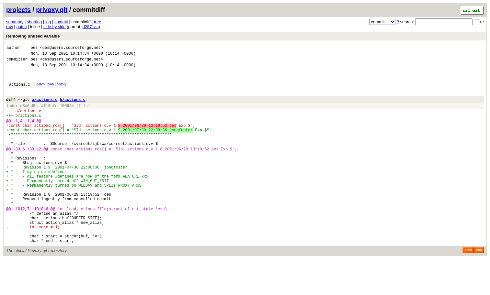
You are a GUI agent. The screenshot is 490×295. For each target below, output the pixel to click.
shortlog (34, 21)
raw (9, 26)
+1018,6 (40, 238)
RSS (479, 286)
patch (22, 26)
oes (34, 48)
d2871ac (91, 26)
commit (61, 21)
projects (18, 9)
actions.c (19, 89)
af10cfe (49, 113)
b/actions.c (72, 106)
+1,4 (29, 131)
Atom (468, 286)
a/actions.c (44, 106)
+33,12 (34, 165)
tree (97, 21)
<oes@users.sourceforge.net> (71, 48)
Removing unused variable (33, 36)
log (48, 21)
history (61, 88)
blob (51, 88)
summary (14, 21)
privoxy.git (51, 9)
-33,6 (19, 165)
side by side (54, 26)
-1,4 (18, 131)
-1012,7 (21, 238)
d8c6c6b (28, 113)
